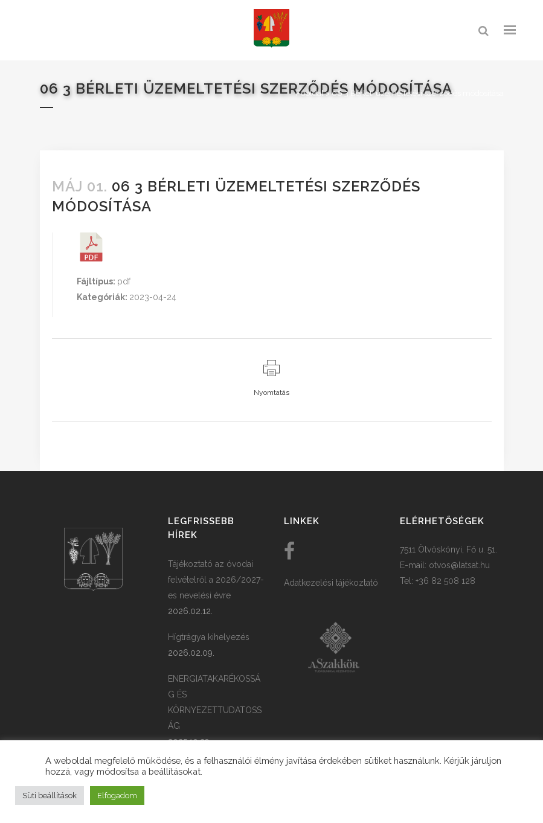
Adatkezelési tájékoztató (331, 583)
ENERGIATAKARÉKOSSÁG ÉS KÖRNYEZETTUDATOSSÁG (215, 702)
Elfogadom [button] (117, 795)
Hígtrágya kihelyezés (208, 637)
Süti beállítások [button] (49, 795)
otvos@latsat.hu (459, 565)
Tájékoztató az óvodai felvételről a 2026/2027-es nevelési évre (216, 579)
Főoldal (310, 93)
